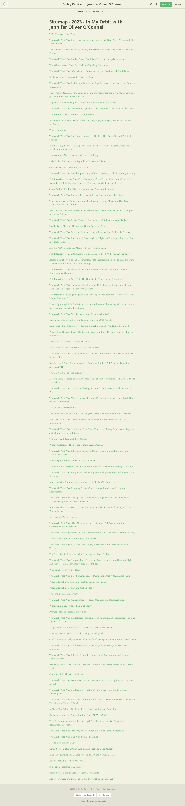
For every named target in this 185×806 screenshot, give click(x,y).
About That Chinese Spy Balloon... (66, 761)
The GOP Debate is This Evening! (66, 373)
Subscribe (166, 4)
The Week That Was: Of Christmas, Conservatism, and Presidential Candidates (89, 71)
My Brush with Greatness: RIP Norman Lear (71, 77)
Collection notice (109, 789)
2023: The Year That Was (62, 34)
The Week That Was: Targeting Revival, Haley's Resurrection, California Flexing (89, 232)
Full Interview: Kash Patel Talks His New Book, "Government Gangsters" (86, 279)
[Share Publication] (156, 4)
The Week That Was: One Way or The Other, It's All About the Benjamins (86, 731)
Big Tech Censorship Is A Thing (65, 767)
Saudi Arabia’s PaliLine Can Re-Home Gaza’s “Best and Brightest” (82, 189)
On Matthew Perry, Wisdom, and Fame (68, 167)
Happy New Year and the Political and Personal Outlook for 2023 (82, 779)
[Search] (151, 4)
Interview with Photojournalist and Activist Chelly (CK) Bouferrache (83, 482)
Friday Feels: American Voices (64, 407)
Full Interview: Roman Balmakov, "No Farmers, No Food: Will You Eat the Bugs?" (90, 254)
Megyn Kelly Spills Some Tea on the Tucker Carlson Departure (80, 627)
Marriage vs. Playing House (63, 517)
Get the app (104, 795)
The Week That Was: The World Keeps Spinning (73, 737)
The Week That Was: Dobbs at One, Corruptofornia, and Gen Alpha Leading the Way (92, 532)
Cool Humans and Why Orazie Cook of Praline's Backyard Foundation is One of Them (92, 639)
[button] (80, 11)
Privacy (92, 789)
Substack (81, 801)
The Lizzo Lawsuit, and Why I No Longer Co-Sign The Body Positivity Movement (90, 413)
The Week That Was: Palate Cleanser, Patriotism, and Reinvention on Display (88, 220)
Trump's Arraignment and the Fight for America (73, 538)
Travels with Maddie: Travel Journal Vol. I (70, 341)
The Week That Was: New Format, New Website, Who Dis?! (79, 314)
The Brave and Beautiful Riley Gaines (68, 439)
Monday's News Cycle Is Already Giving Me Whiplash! (76, 633)
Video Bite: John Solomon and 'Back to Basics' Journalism (78, 582)
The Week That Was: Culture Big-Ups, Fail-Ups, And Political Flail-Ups (85, 195)
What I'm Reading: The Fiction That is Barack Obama (76, 445)
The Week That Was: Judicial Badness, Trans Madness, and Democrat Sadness (88, 600)
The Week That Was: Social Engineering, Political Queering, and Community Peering (92, 173)
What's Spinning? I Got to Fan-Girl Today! (70, 606)
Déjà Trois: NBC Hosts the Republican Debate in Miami (77, 161)
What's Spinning (57, 130)
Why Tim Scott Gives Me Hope (64, 570)
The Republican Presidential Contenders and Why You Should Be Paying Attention (91, 466)
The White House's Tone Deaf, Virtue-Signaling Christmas (78, 65)
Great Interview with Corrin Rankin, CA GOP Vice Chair (78, 715)
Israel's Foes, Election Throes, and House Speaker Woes (77, 226)
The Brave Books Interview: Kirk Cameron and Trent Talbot (79, 554)
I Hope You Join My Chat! (62, 743)
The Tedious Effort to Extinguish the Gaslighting (74, 155)
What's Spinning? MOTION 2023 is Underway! (72, 460)
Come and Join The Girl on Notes (66, 674)
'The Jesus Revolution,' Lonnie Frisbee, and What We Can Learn (81, 755)
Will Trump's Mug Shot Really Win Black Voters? (74, 347)
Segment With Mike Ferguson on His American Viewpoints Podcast (83, 102)
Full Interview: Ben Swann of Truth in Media (71, 114)
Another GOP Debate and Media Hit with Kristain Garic (77, 248)
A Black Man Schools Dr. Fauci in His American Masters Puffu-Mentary (85, 709)
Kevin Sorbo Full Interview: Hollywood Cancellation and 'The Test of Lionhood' (89, 326)
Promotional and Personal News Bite (67, 612)
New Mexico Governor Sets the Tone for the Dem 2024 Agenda (80, 320)
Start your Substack (85, 795)
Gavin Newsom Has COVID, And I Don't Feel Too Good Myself (81, 749)
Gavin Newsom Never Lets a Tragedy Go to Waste (74, 773)
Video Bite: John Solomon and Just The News (71, 588)
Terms (98, 789)
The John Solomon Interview (63, 594)
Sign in (178, 4)
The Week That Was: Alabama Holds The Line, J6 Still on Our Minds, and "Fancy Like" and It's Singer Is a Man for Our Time (90, 286)
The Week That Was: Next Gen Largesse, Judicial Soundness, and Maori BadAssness (91, 108)
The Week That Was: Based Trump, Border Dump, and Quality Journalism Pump (89, 576)
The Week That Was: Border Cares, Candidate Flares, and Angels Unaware (86, 59)
